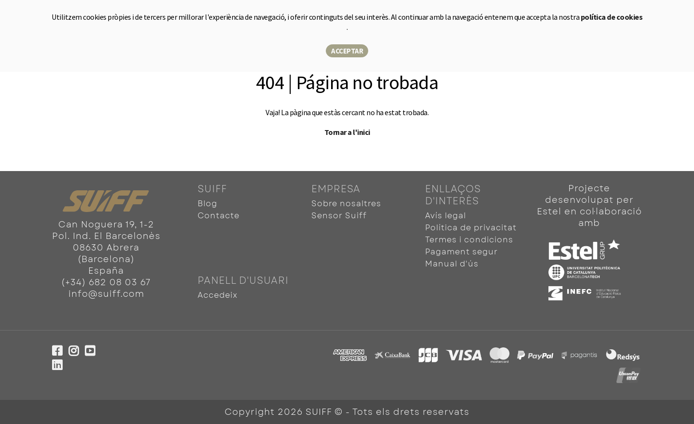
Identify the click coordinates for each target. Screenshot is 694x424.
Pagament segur (461, 251)
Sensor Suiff (339, 215)
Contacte (219, 215)
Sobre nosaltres (346, 203)
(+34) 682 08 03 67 (106, 282)
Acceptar (347, 50)
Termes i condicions (469, 239)
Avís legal (445, 215)
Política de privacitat (471, 227)
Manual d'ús (452, 263)
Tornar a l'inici (347, 132)
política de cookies (612, 17)
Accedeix (218, 295)
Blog (207, 203)
